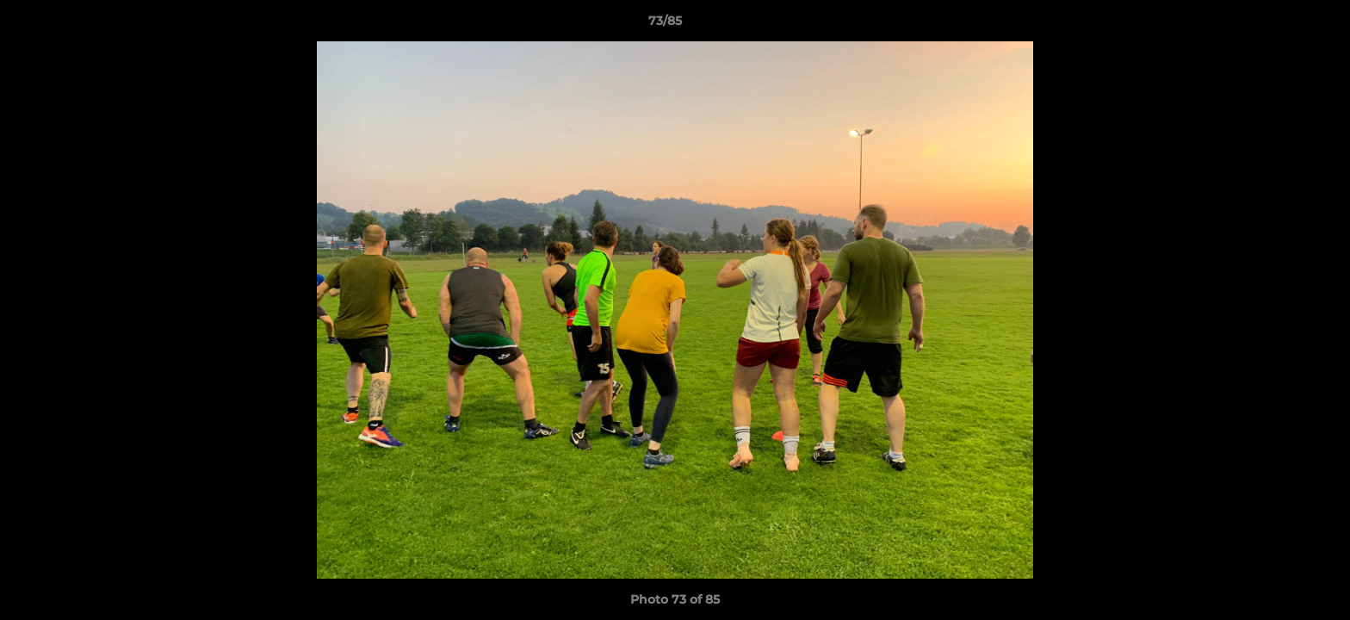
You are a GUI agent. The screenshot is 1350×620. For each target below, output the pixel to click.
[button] (1277, 25)
